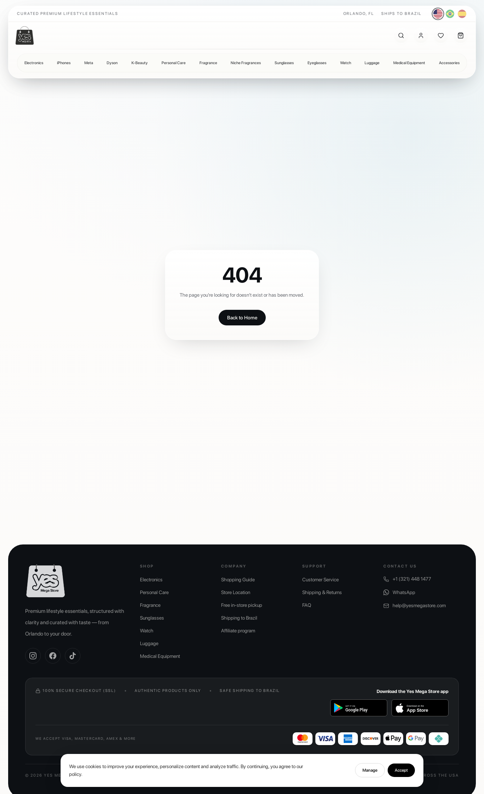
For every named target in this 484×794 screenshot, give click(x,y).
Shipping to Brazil (239, 618)
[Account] (421, 35)
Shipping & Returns (322, 592)
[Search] (401, 35)
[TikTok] (72, 656)
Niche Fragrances (246, 63)
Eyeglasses (317, 63)
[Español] (462, 14)
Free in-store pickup (241, 605)
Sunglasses (284, 63)
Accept (401, 775)
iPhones (64, 63)
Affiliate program (238, 630)
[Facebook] (53, 656)
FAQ (306, 605)
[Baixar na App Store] (420, 707)
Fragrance (208, 63)
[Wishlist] (441, 35)
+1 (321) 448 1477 (407, 579)
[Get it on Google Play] (358, 707)
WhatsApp (399, 592)
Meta (88, 63)
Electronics (33, 63)
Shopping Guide (238, 579)
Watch (345, 63)
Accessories (449, 63)
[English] (438, 14)
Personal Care (174, 63)
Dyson (112, 63)
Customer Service (320, 579)
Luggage (372, 63)
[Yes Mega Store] (25, 35)
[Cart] (460, 35)
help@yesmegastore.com (414, 606)
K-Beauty (139, 63)
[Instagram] (33, 656)
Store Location (235, 592)
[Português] (450, 14)
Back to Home (242, 317)
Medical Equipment (409, 63)
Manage (369, 775)
